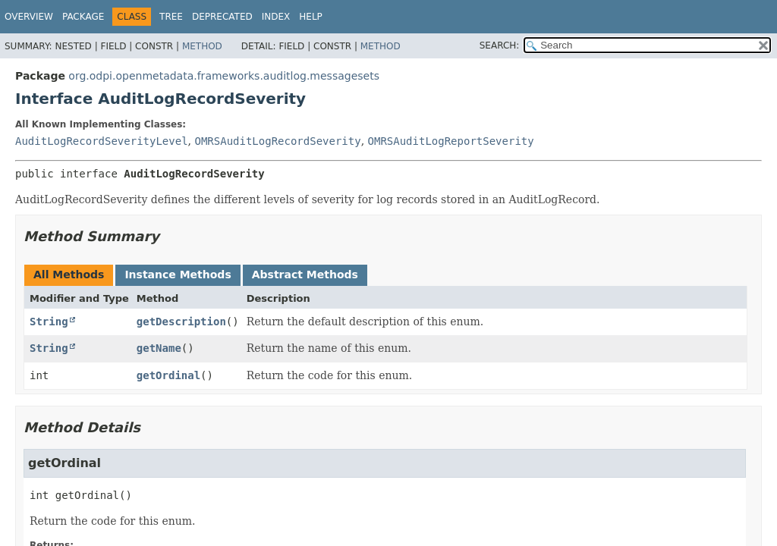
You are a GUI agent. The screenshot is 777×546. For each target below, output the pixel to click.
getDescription (181, 321)
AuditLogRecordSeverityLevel (101, 141)
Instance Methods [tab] (177, 274)
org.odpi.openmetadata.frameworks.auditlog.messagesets (223, 76)
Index (276, 16)
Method (202, 46)
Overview (29, 16)
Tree (171, 16)
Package (83, 16)
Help (310, 16)
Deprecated (222, 16)
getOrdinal (168, 375)
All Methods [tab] (68, 274)
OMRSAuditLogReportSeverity (451, 141)
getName (159, 348)
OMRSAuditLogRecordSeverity (277, 141)
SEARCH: (500, 45)
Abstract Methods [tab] (305, 274)
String (49, 321)
